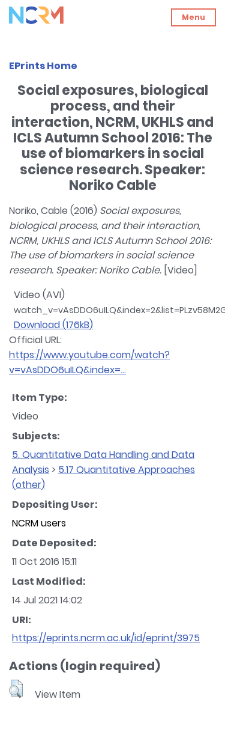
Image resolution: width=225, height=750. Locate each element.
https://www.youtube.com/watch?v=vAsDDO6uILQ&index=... (89, 362)
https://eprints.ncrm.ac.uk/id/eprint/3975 (106, 638)
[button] (16, 689)
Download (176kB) (53, 325)
